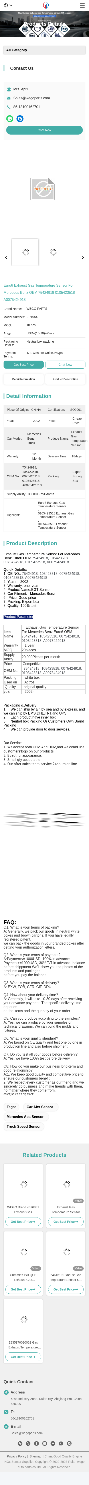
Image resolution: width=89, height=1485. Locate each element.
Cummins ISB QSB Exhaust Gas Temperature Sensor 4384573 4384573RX (23, 1277)
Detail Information (23, 379)
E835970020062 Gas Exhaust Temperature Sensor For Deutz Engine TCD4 (23, 1345)
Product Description (65, 379)
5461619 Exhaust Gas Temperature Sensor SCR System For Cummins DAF (66, 1277)
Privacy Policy (16, 1456)
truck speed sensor (24, 1126)
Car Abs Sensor (40, 1107)
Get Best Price (24, 364)
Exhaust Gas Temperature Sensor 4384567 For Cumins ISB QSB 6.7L (65, 1210)
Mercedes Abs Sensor (25, 1117)
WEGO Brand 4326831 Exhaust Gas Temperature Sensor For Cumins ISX (23, 1210)
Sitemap (35, 1456)
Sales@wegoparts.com (31, 98)
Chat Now (44, 130)
